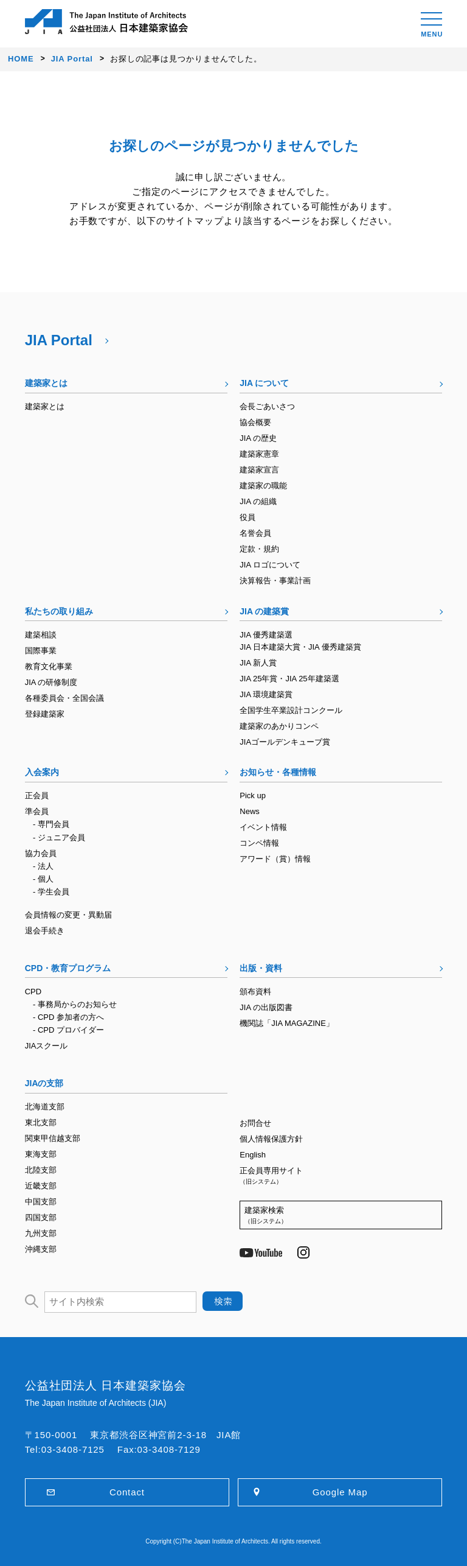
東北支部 (41, 1122)
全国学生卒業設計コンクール (291, 710)
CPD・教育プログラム (68, 968)
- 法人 (43, 866)
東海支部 (41, 1154)
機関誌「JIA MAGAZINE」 (287, 1023)
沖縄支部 (41, 1249)
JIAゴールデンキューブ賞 (285, 741)
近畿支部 (41, 1185)
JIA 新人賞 (258, 662)
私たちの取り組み (59, 611)
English (253, 1154)
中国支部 (41, 1201)
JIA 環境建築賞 (266, 694)
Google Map (340, 1492)
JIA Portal (58, 340)
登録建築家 (44, 713)
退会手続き (44, 930)
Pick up (253, 795)
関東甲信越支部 (52, 1138)
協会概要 (255, 422)
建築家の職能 (263, 485)
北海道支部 (44, 1106)
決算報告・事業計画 (275, 580)
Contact (127, 1492)
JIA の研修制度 (51, 682)
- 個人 (43, 878)
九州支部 (41, 1233)
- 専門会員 (51, 824)
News (250, 811)
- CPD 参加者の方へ (68, 1017)
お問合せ (255, 1123)
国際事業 (41, 650)
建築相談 (41, 634)
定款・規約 (259, 548)
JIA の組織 (258, 501)
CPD (33, 991)
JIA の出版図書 (266, 1007)
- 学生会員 (51, 891)
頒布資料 (255, 991)
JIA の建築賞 (264, 611)
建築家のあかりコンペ (279, 726)
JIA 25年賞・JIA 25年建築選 (289, 678)
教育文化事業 (48, 666)
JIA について (264, 383)
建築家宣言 (259, 469)
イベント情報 (263, 827)
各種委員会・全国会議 (64, 698)
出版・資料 (261, 968)
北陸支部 (41, 1169)
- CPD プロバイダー (68, 1029)
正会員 (37, 795)
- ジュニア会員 (59, 837)
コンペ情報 (259, 843)
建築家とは (46, 383)
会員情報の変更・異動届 (68, 914)
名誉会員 (255, 533)
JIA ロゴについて (270, 564)
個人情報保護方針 (271, 1138)
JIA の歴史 (258, 438)
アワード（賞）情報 (275, 858)
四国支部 (41, 1217)
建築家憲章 (259, 453)
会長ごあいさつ (267, 406)
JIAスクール (46, 1045)
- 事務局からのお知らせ (75, 1004)
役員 (247, 517)
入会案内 (42, 772)
